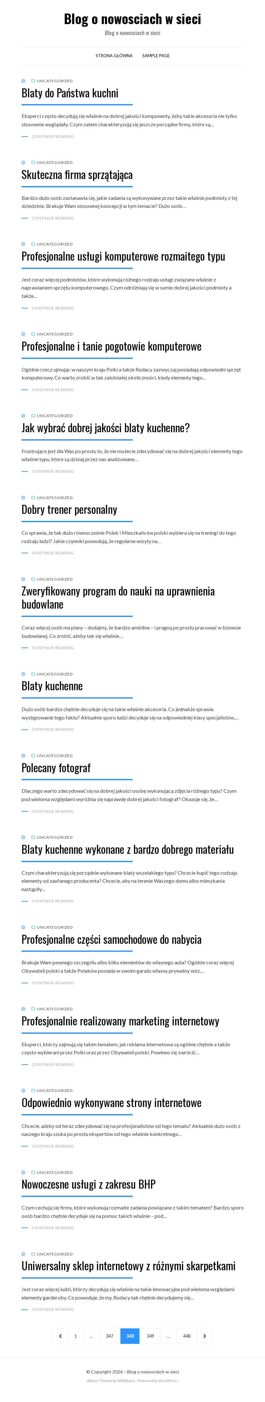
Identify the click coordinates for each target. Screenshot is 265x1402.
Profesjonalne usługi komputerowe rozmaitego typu (123, 258)
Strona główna (114, 57)
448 (194, 1342)
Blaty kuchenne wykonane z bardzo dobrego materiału (128, 853)
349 (154, 1342)
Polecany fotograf (56, 771)
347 (108, 1342)
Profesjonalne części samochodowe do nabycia (112, 943)
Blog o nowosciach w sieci (132, 18)
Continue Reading (53, 138)
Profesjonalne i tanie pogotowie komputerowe (112, 348)
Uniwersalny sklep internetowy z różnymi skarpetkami (129, 1271)
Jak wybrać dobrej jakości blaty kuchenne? (106, 430)
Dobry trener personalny (69, 512)
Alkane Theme (99, 1388)
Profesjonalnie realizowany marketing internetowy (120, 1025)
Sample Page (156, 57)
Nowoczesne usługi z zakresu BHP (89, 1189)
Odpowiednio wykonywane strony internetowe (112, 1107)
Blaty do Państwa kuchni (70, 94)
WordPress (168, 1388)
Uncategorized (55, 82)
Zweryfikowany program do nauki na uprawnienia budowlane (118, 601)
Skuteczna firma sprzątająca (77, 176)
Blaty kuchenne (52, 689)
